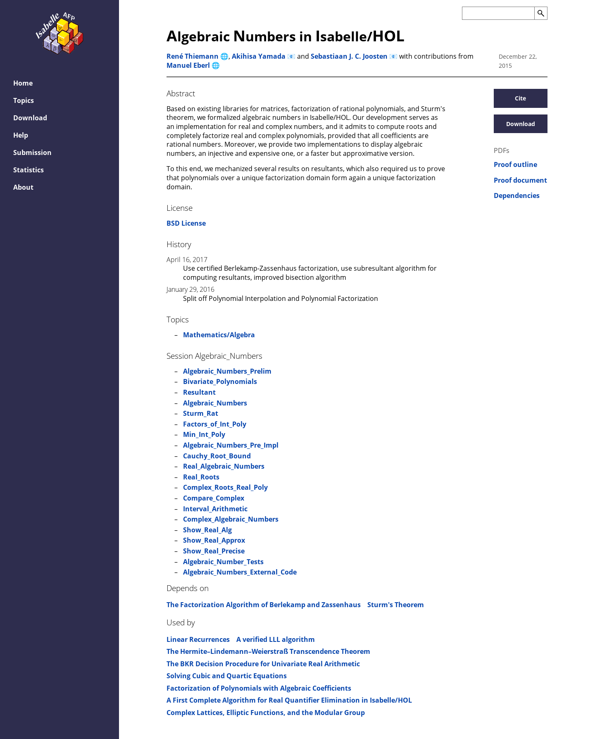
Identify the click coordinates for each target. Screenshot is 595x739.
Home (23, 83)
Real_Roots (201, 477)
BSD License (186, 223)
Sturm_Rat (200, 413)
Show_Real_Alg (207, 529)
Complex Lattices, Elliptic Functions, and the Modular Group (266, 712)
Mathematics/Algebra (219, 334)
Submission (32, 152)
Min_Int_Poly (204, 434)
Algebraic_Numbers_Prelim (227, 371)
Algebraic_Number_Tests (223, 561)
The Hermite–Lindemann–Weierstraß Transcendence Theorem (268, 651)
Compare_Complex (213, 498)
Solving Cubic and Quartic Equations (227, 675)
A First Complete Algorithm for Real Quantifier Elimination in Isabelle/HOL (289, 700)
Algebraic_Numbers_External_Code (240, 572)
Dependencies (517, 195)
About (23, 187)
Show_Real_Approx (214, 540)
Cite (520, 98)
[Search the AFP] (498, 13)
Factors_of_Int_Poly (214, 424)
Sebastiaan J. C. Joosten (349, 56)
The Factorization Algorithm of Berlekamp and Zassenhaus (264, 604)
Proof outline (515, 164)
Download (30, 117)
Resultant (199, 392)
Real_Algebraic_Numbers (223, 466)
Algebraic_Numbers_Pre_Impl (230, 445)
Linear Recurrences (198, 639)
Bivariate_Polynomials (220, 381)
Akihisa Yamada (259, 56)
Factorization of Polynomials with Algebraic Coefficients (259, 688)
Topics (23, 100)
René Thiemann (193, 56)
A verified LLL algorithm (275, 639)
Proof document (520, 180)
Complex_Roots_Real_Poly (225, 487)
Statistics (28, 169)
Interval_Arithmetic (215, 508)
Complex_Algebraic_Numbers (230, 519)
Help (20, 135)
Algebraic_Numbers (215, 403)
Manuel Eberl (188, 65)
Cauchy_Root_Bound (217, 455)
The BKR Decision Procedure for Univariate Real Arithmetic (263, 663)
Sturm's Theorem (395, 604)
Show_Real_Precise (214, 550)
